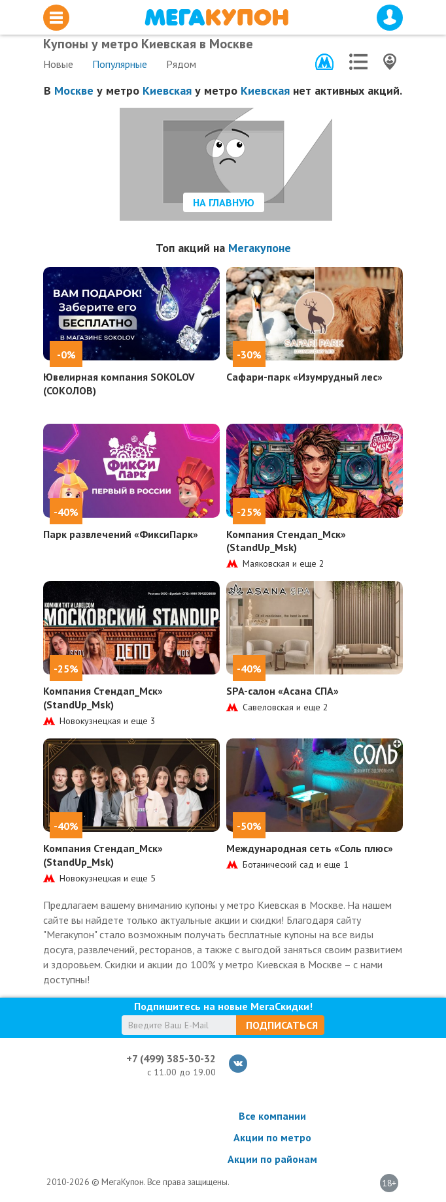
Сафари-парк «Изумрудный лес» (304, 376)
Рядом (181, 64)
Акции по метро (272, 1137)
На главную (223, 202)
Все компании (272, 1115)
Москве (74, 90)
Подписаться (282, 1025)
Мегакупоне (259, 247)
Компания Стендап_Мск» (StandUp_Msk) (286, 541)
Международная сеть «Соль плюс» (309, 848)
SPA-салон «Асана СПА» (282, 690)
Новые (58, 64)
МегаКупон (216, 17)
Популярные (119, 64)
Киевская (167, 90)
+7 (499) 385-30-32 (171, 1058)
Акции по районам (272, 1158)
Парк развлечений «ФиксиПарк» (120, 534)
